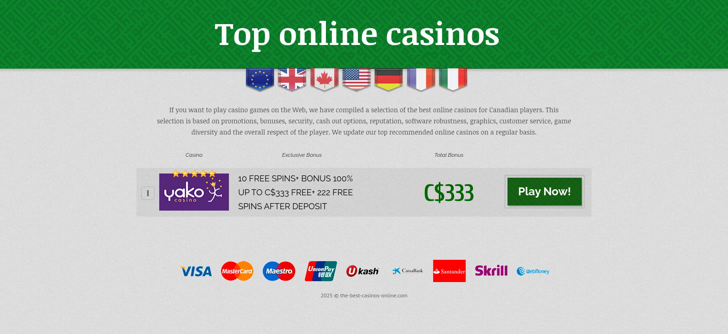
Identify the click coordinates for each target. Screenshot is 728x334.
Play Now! (544, 191)
